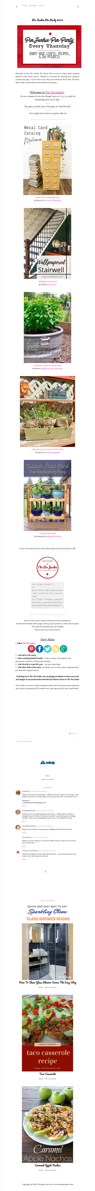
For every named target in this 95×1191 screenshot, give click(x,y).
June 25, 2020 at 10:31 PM (45, 810)
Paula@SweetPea (29, 826)
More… (41, 6)
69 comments (50, 1079)
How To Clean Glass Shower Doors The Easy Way (47, 982)
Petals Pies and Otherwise (52, 368)
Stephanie (26, 791)
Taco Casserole (47, 1073)
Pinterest (32, 6)
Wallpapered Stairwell (47, 281)
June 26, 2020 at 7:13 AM (40, 837)
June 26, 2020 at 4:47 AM (45, 826)
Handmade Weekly (53, 536)
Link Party (50, 779)
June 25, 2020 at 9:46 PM (39, 791)
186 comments (51, 987)
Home (24, 6)
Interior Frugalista (52, 452)
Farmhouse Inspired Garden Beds (47, 365)
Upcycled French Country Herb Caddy (47, 449)
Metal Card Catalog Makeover (47, 197)
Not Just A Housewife (52, 200)
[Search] (78, 6)
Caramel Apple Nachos (47, 1165)
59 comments (50, 1170)
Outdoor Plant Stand (47, 533)
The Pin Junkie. (29, 643)
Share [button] (47, 776)
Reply (24, 806)
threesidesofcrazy (29, 811)
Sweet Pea (52, 284)
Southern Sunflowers (30, 851)
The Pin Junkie (54, 92)
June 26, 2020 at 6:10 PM (47, 851)
